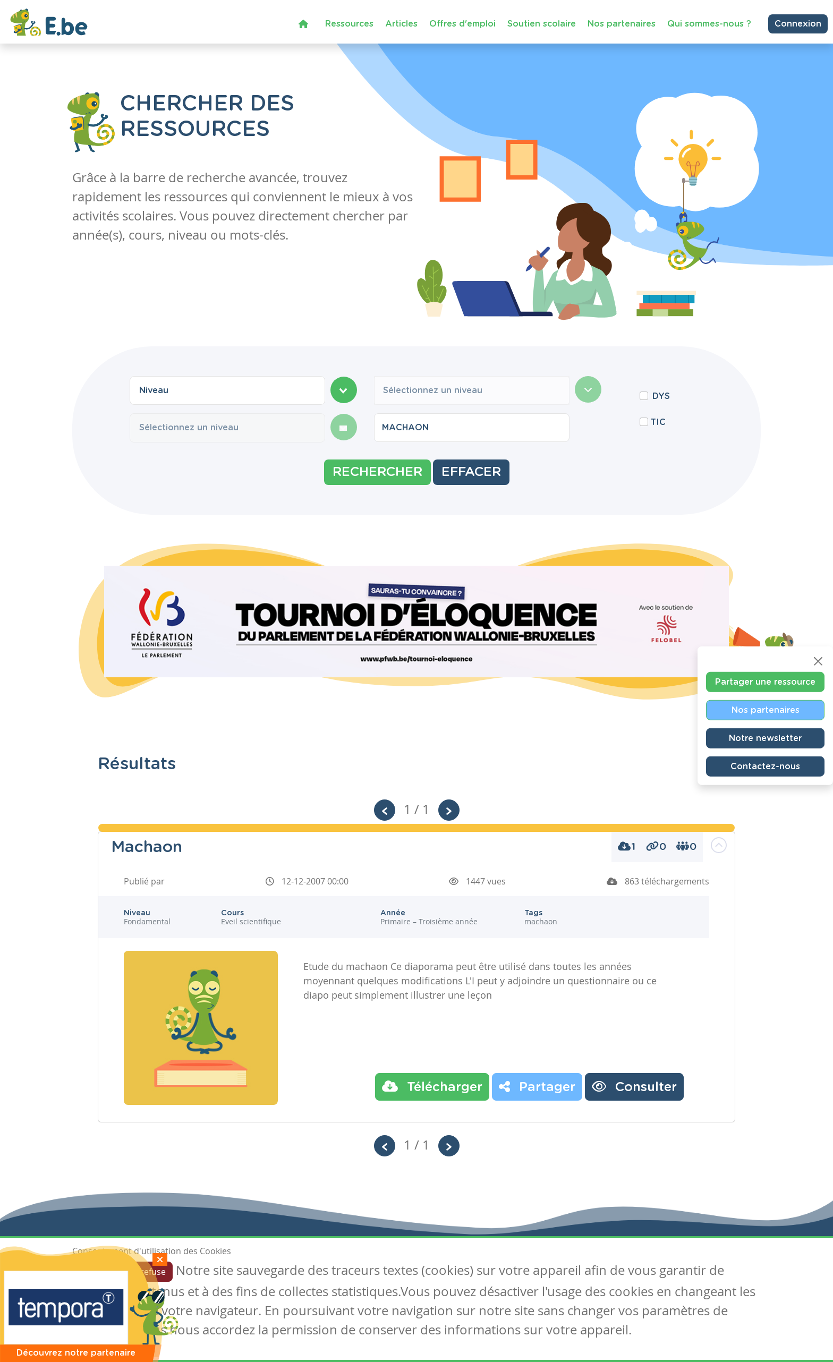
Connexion (798, 24)
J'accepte (96, 1272)
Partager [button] (537, 1086)
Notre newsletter (765, 738)
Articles (401, 23)
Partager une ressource (765, 682)
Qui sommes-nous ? (709, 23)
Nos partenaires (622, 23)
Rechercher (377, 472)
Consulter (634, 1086)
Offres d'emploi (462, 23)
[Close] (818, 661)
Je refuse (148, 1272)
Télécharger (432, 1086)
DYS (661, 396)
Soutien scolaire (541, 23)
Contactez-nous (765, 766)
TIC (658, 422)
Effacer (471, 472)
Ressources (349, 23)
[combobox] (227, 390)
